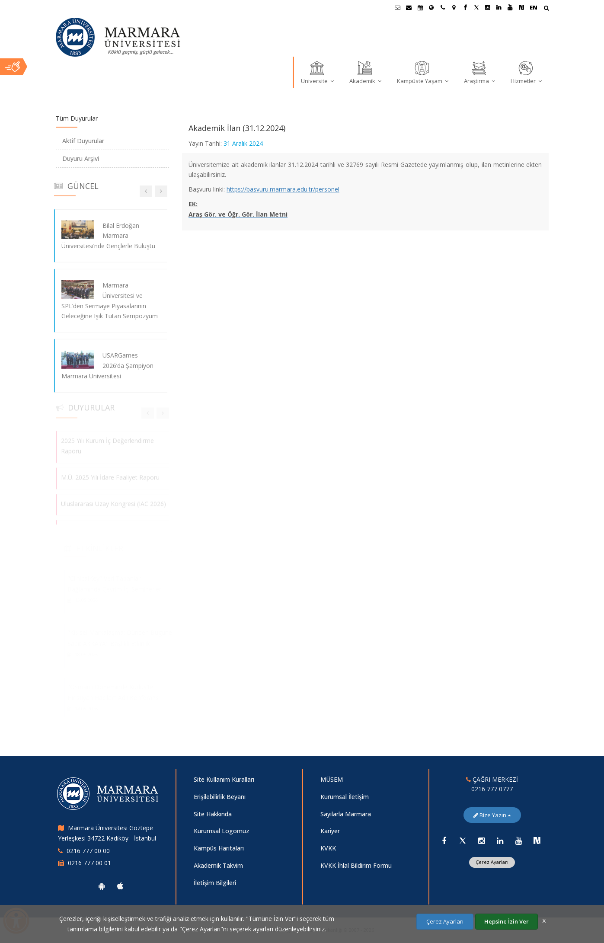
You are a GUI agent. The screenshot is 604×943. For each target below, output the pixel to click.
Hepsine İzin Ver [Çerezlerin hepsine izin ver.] (506, 921)
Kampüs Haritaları (219, 848)
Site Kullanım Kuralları (224, 779)
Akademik (365, 72)
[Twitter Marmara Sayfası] (476, 7)
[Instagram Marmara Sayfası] (487, 7)
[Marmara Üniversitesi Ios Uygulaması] (120, 886)
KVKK (328, 848)
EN (533, 7)
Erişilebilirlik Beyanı (220, 797)
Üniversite (317, 72)
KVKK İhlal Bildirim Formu (356, 865)
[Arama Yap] (546, 9)
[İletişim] (442, 7)
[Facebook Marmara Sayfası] (465, 7)
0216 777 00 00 (88, 851)
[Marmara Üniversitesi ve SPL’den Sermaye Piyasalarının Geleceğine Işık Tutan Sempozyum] (72, 289)
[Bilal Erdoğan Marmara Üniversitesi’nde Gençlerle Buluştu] (72, 229)
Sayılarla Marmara (345, 814)
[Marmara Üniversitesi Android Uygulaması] (102, 886)
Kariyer (330, 831)
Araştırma (479, 72)
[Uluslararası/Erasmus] (431, 7)
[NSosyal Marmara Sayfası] (521, 7)
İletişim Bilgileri (215, 883)
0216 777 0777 (492, 789)
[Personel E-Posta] (409, 7)
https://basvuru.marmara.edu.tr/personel (283, 189)
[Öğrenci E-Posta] (397, 7)
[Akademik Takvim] (420, 7)
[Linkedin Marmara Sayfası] (499, 7)
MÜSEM (331, 779)
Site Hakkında (213, 814)
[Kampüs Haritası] (454, 7)
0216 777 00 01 (89, 863)
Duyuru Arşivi (80, 158)
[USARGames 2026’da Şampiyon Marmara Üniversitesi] (72, 359)
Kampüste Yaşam (422, 72)
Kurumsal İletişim (344, 797)
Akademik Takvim (218, 865)
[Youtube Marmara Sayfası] (510, 7)
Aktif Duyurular (83, 141)
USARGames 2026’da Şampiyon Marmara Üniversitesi (102, 365)
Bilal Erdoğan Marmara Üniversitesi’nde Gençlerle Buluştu (103, 235)
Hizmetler (526, 72)
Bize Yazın (492, 815)
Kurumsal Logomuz (221, 831)
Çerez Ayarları (492, 862)
